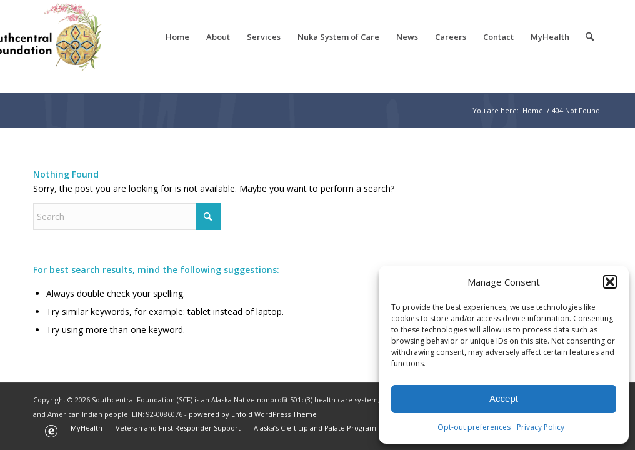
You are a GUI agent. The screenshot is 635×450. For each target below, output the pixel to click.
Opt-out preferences (474, 427)
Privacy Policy (540, 427)
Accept (503, 398)
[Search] (590, 37)
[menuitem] (178, 37)
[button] (610, 282)
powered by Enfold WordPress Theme (253, 414)
